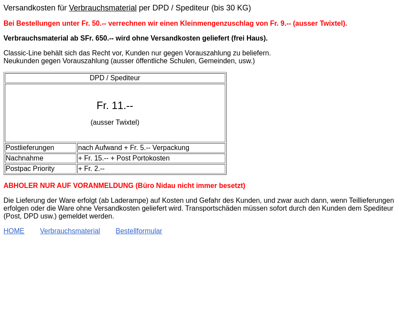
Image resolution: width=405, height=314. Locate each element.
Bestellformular (139, 231)
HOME (13, 231)
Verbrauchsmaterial (70, 231)
